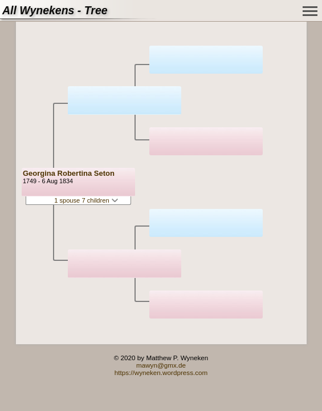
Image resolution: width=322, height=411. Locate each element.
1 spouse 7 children (86, 200)
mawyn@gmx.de (161, 365)
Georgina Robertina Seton (69, 173)
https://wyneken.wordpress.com (161, 372)
